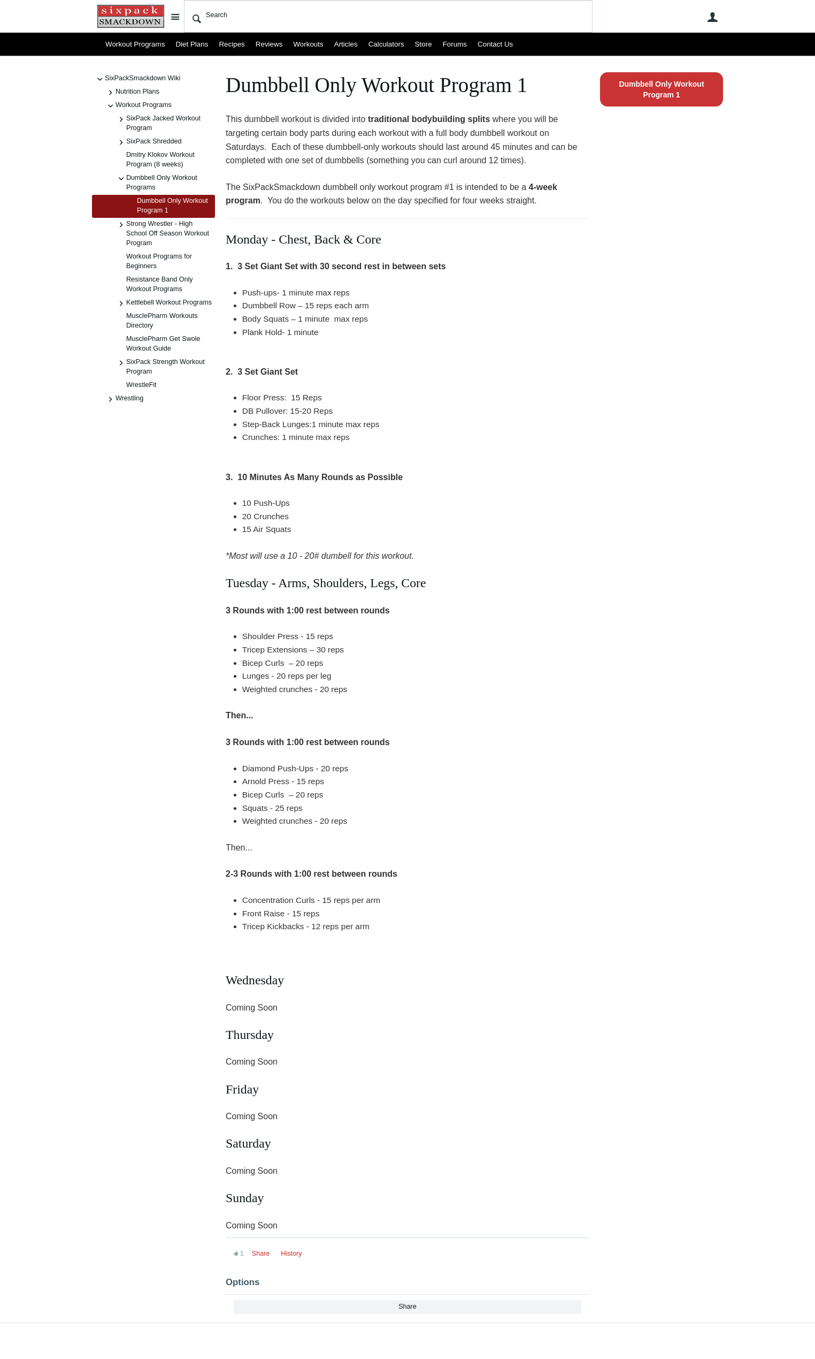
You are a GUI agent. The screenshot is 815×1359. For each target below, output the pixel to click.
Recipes (225, 44)
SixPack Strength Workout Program (160, 366)
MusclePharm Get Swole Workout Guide (163, 343)
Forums (439, 44)
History (291, 1253)
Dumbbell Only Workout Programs (156, 182)
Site (175, 17)
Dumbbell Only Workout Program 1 (172, 205)
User (712, 17)
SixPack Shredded (149, 142)
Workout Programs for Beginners (159, 261)
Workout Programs (133, 44)
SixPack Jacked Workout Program (158, 123)
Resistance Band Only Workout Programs (159, 284)
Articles (334, 44)
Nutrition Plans (132, 92)
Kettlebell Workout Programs (164, 303)
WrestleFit (141, 385)
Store (409, 44)
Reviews (261, 44)
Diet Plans (187, 44)
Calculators (373, 44)
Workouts (299, 44)
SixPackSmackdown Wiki (137, 79)
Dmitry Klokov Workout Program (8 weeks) (160, 159)
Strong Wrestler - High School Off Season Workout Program (162, 233)
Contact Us (477, 44)
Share (261, 1253)
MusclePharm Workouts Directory (161, 320)
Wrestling (124, 399)
